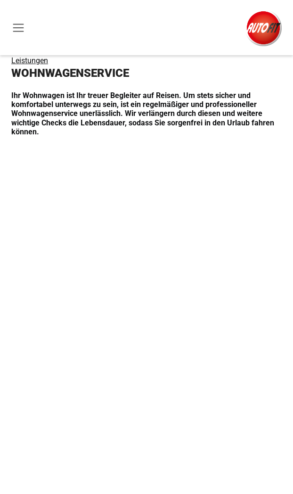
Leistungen (29, 60)
